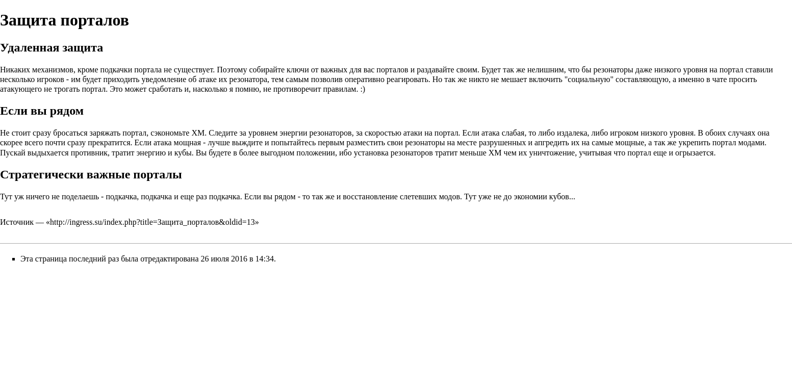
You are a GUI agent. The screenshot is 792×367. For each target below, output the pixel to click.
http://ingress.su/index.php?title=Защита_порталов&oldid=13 (152, 222)
